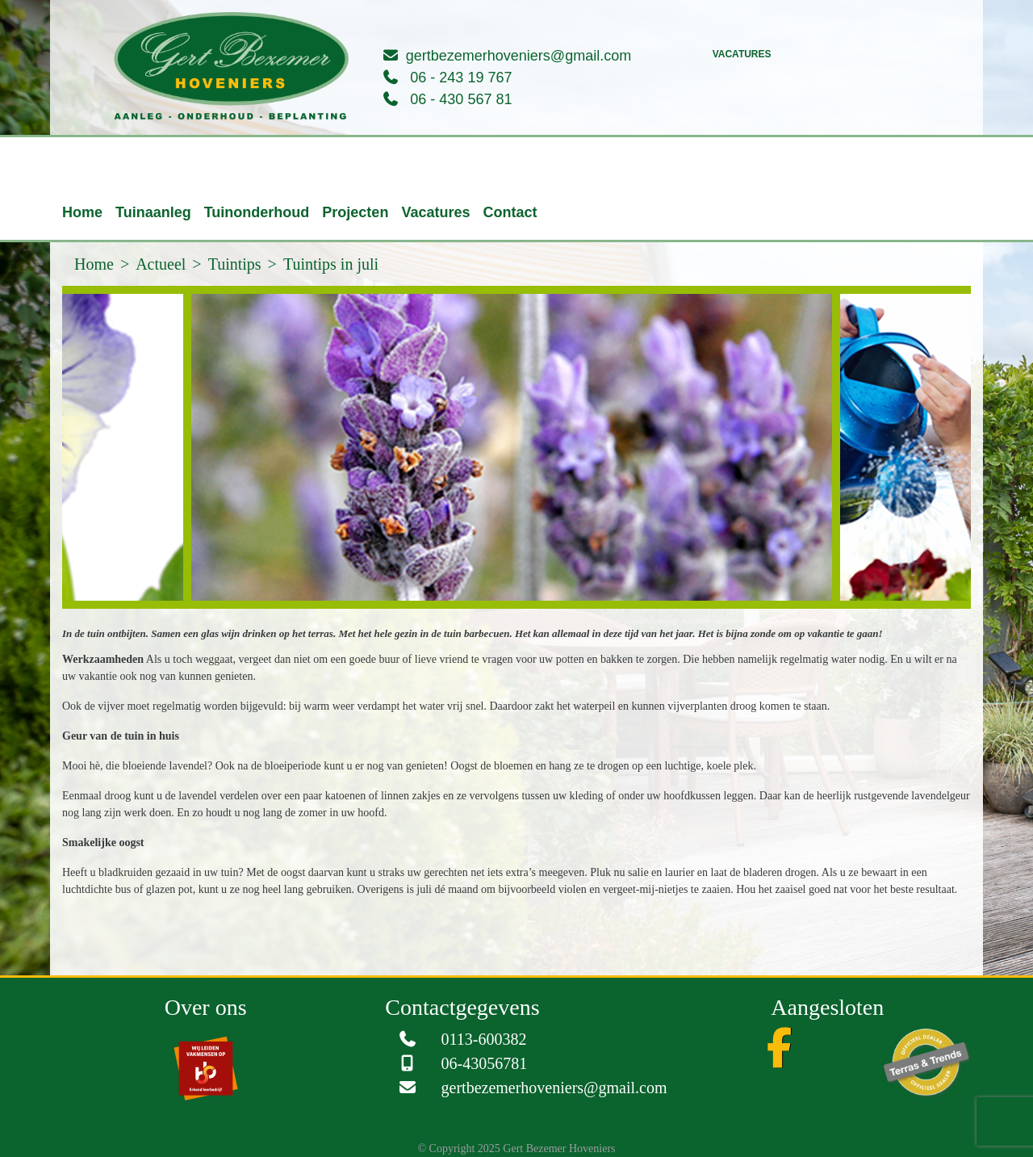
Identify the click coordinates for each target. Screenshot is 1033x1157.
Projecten (355, 212)
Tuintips (234, 264)
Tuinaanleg (153, 212)
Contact (510, 212)
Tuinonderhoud (257, 212)
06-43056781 (484, 1063)
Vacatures (742, 54)
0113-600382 (484, 1039)
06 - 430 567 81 (461, 99)
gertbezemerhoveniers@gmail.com (518, 56)
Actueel (161, 264)
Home (82, 212)
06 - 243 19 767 (461, 77)
